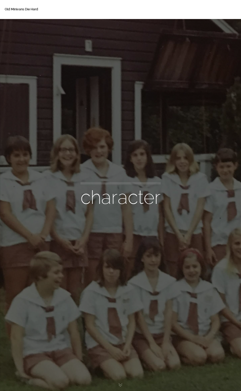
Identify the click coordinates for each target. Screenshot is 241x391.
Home (16, 26)
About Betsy (21, 36)
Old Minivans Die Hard (21, 9)
